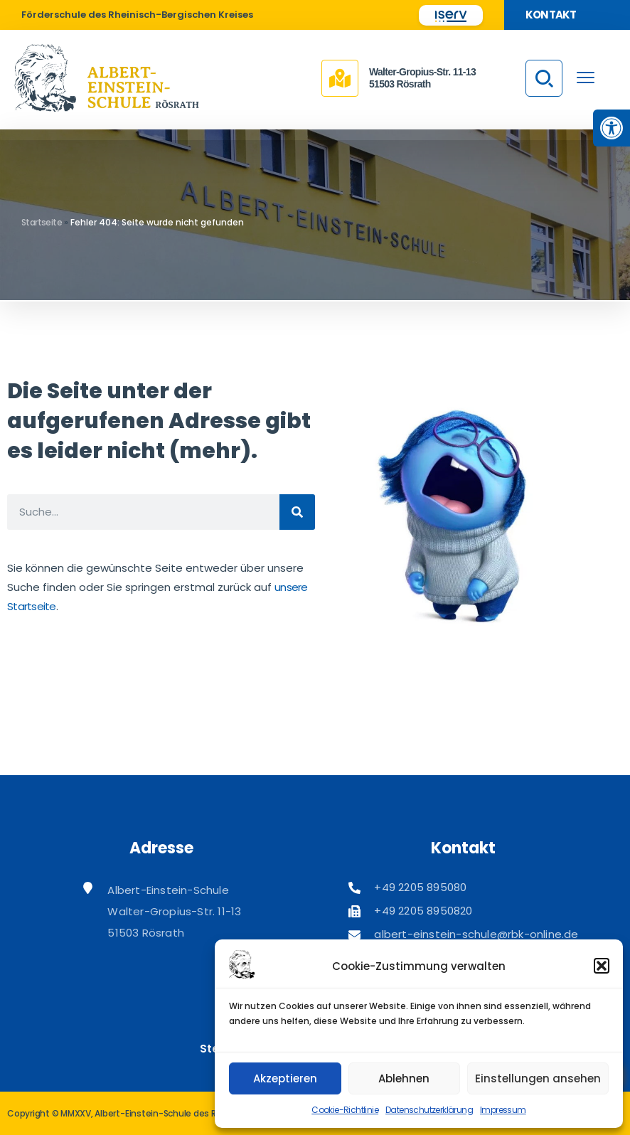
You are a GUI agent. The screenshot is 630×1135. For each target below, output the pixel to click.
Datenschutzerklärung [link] (429, 1110)
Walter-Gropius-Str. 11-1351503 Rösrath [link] (422, 78)
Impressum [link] (503, 1110)
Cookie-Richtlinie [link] (344, 1110)
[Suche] (297, 512)
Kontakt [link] (551, 14)
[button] (601, 966)
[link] (611, 128)
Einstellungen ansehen (538, 1078)
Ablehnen (403, 1078)
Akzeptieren (285, 1078)
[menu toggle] (585, 77)
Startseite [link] (41, 222)
